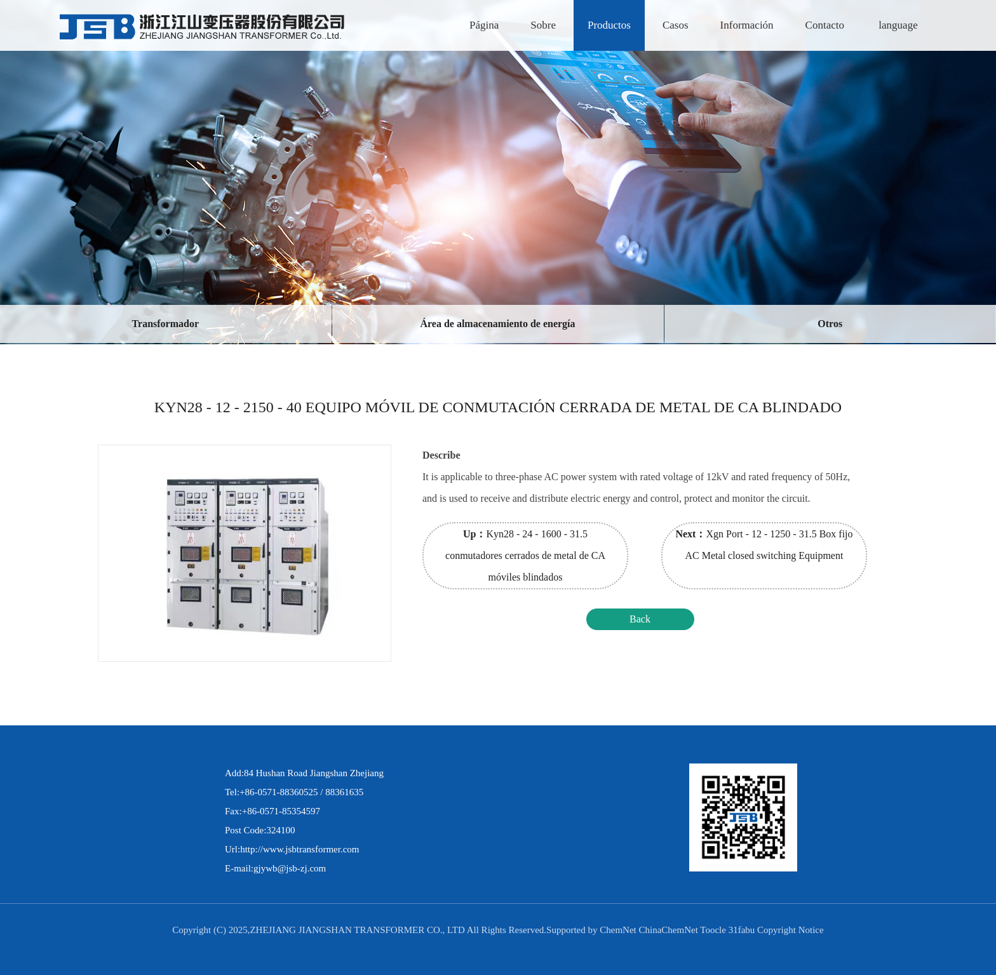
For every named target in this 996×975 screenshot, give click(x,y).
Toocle (713, 930)
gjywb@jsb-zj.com (289, 868)
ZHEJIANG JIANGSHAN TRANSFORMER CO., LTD (358, 930)
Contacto (824, 25)
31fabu (742, 930)
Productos (609, 25)
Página (484, 25)
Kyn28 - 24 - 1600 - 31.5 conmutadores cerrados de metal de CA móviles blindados (525, 555)
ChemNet (618, 930)
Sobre (543, 25)
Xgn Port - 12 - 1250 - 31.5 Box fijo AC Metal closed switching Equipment (763, 544)
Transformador (165, 323)
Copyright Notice (790, 930)
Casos (676, 25)
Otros (830, 323)
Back (639, 619)
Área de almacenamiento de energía (497, 323)
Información (747, 25)
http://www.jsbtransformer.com (299, 849)
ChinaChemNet (668, 930)
